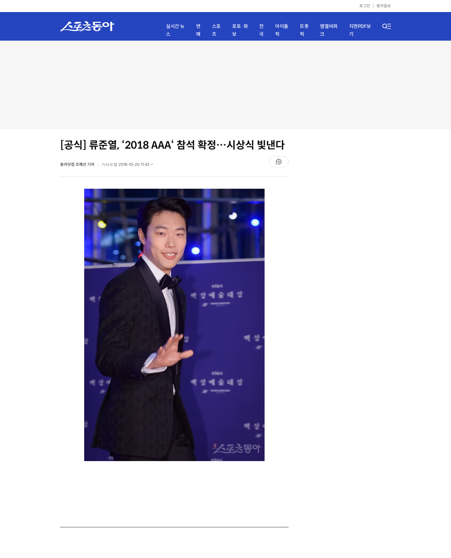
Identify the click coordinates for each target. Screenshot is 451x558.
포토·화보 (240, 30)
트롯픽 (304, 30)
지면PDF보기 (360, 30)
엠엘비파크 (328, 30)
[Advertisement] (225, 84)
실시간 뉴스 (175, 30)
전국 (261, 30)
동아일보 (383, 5)
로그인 (364, 5)
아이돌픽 (281, 30)
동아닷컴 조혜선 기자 (77, 164)
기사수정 (129, 165)
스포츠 (216, 30)
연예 (198, 30)
